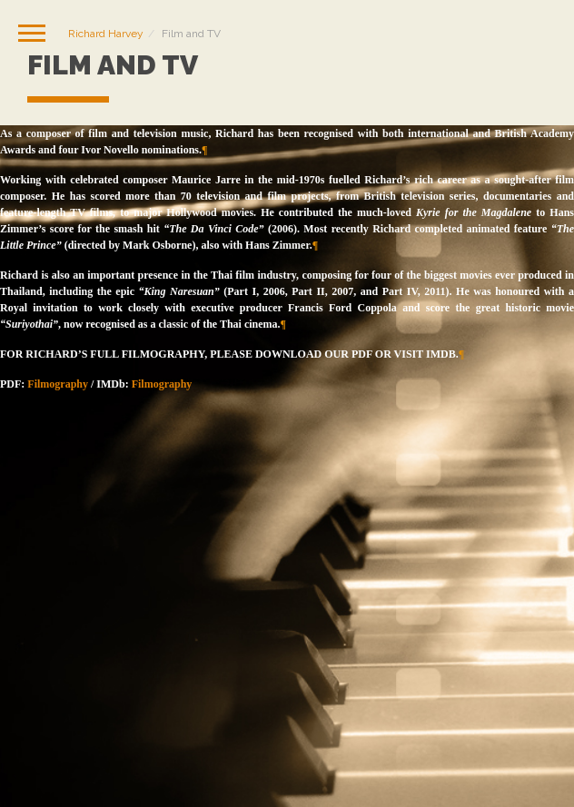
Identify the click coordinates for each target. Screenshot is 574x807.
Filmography (57, 384)
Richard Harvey (106, 33)
